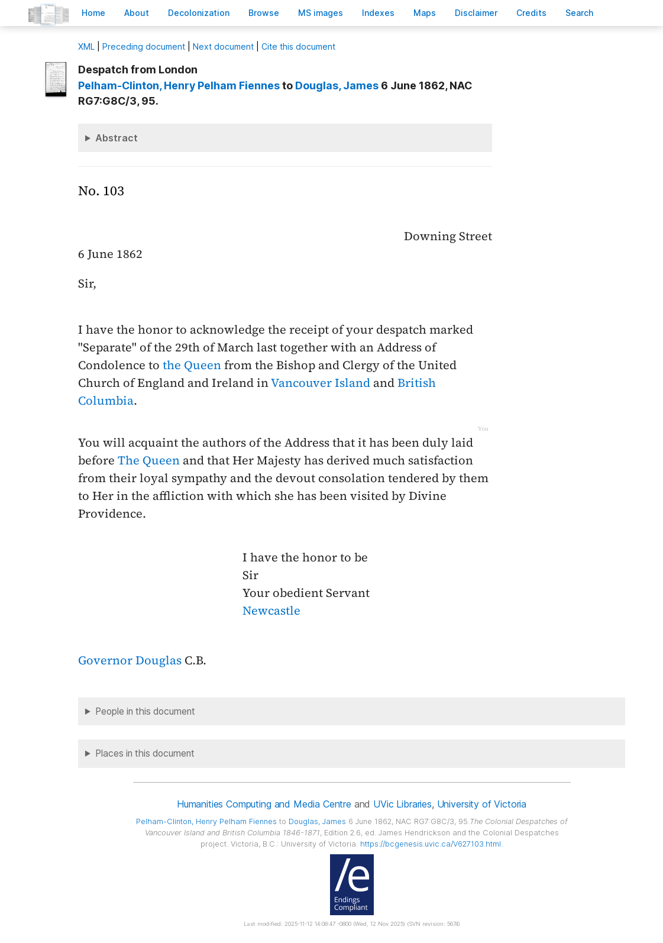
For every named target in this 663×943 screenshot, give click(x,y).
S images (320, 13)
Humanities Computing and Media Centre (264, 804)
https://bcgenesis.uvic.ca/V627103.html (430, 843)
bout (136, 13)
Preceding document (143, 46)
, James (337, 85)
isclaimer (476, 13)
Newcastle (271, 610)
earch (579, 13)
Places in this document (145, 753)
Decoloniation (198, 13)
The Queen (149, 460)
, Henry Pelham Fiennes (179, 85)
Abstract (116, 138)
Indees (378, 13)
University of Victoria (481, 804)
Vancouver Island (320, 382)
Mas (424, 13)
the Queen (192, 365)
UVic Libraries (402, 804)
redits (531, 13)
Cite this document (298, 46)
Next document (223, 46)
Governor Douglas (130, 660)
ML (86, 46)
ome (93, 13)
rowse (263, 13)
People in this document (145, 711)
